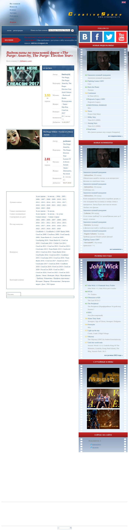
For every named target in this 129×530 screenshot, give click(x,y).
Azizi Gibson (66, 92)
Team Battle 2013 (55, 249)
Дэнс (43, 284)
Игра (57, 275)
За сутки (59, 214)
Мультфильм (65, 275)
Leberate (87, 213)
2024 (37, 208)
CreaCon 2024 (41, 272)
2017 (64, 202)
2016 (59, 202)
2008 (48, 199)
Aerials (65, 165)
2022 (59, 205)
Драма (38, 275)
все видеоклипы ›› (115, 136)
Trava (90, 111)
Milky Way (92, 117)
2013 (43, 202)
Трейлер (40, 278)
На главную (15, 4)
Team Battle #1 (46, 237)
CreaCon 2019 (46, 267)
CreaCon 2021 (58, 269)
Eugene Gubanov (90, 234)
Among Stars (92, 123)
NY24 (90, 291)
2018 (37, 205)
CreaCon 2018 (54, 264)
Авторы (13, 13)
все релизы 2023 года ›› (113, 355)
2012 (37, 202)
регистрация (18, 30)
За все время (41, 196)
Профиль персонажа (61, 278)
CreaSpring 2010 (42, 240)
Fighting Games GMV (96, 81)
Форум (13, 22)
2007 (43, 199)
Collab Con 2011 (60, 243)
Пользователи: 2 (95, 441)
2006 (37, 199)
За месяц (51, 196)
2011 (64, 199)
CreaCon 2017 (51, 261)
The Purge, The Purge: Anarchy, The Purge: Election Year (66, 83)
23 (62, 116)
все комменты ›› (116, 249)
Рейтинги (14, 16)
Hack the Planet (93, 87)
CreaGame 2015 (47, 258)
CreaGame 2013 (42, 249)
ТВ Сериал (50, 284)
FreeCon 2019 (57, 267)
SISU (90, 312)
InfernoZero (88, 175)
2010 (59, 199)
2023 (64, 205)
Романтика (48, 278)
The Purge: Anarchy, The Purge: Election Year (67, 150)
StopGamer (92, 129)
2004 (58, 196)
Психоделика (56, 281)
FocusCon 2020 (46, 269)
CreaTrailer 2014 (42, 255)
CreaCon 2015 (54, 255)
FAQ (12, 19)
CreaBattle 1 (40, 231)
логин (9, 30)
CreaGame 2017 (42, 264)
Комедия (51, 275)
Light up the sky (93, 330)
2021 (53, 205)
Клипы (13, 10)
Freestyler (91, 324)
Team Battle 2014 (58, 252)
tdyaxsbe (95, 448)
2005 (63, 196)
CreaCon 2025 (64, 272)
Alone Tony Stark (94, 318)
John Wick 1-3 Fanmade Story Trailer (101, 285)
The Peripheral (93, 303)
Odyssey (91, 336)
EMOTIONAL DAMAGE (97, 105)
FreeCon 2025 (53, 272)
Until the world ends (95, 342)
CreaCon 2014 (46, 252)
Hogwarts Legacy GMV (96, 99)
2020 (48, 205)
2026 (48, 208)
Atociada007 (88, 242)
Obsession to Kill (94, 297)
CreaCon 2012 (52, 246)
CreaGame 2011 (46, 243)
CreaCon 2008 (41, 234)
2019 (43, 205)
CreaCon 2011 (41, 246)
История (39, 281)
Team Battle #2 (54, 240)
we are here (47, 68)
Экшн (44, 275)
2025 (43, 208)
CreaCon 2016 (59, 258)
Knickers (87, 225)
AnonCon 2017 (62, 261)
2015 (53, 202)
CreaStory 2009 (53, 234)
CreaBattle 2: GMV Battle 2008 (57, 231)
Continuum (92, 93)
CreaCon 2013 (64, 246)
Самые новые (41, 217)
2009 (53, 199)
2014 (48, 202)
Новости (13, 7)
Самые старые (53, 217)
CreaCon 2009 (58, 237)
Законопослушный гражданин (99, 75)
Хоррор (46, 281)
